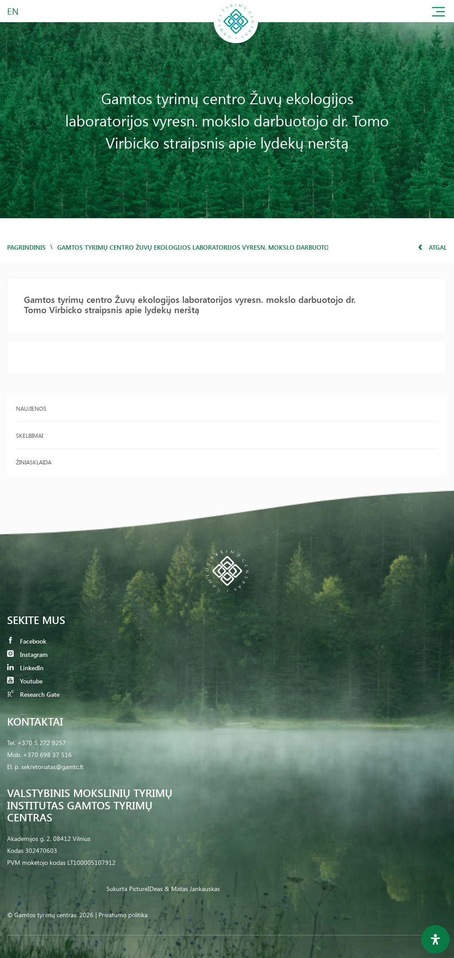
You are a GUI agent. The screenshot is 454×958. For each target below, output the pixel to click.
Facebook (26, 641)
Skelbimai (29, 435)
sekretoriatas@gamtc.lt (52, 766)
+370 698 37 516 (47, 754)
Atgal (432, 247)
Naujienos (31, 408)
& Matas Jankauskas (192, 888)
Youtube (25, 681)
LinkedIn (25, 668)
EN (13, 11)
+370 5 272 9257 (41, 742)
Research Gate (33, 694)
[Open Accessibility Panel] (435, 939)
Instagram (27, 654)
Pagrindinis (26, 247)
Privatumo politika (123, 915)
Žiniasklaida (33, 462)
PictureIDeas (146, 888)
